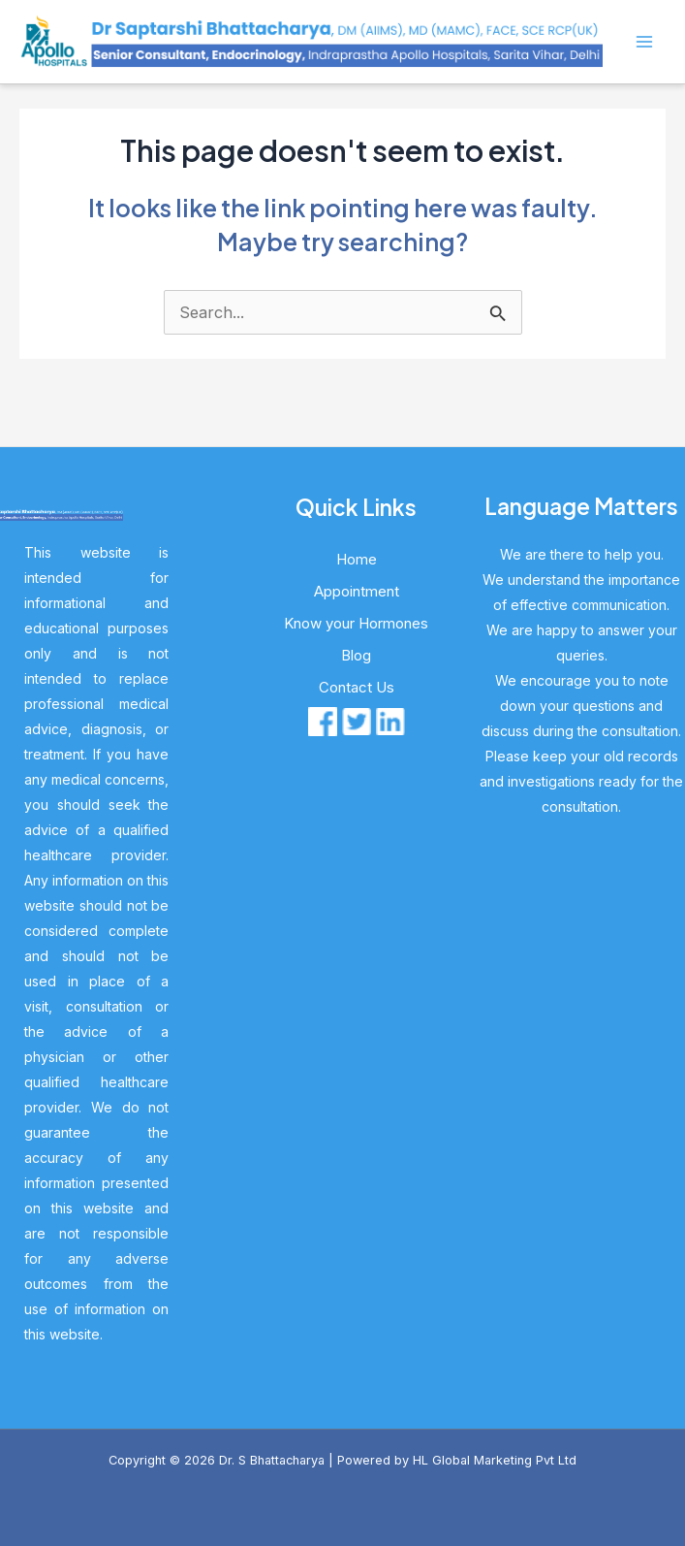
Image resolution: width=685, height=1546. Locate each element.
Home (356, 559)
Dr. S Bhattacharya (272, 1460)
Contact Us (356, 687)
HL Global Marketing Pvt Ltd (494, 1460)
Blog (356, 655)
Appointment (356, 591)
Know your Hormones (356, 623)
